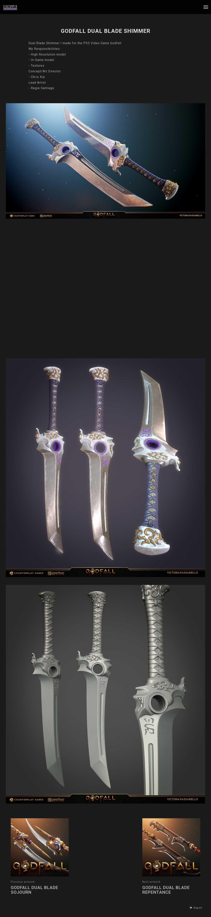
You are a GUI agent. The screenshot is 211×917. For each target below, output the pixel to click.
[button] (196, 908)
